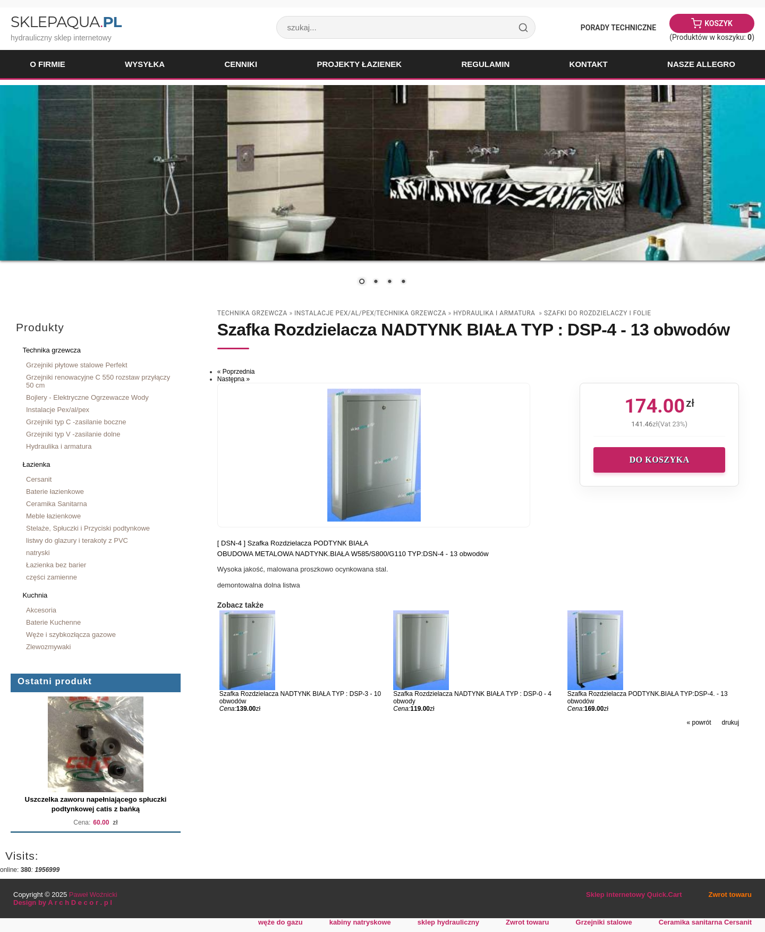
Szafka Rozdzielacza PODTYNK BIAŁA (308, 543)
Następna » (233, 379)
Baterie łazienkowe (55, 492)
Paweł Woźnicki (93, 895)
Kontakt (589, 64)
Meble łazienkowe (53, 516)
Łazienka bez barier (56, 565)
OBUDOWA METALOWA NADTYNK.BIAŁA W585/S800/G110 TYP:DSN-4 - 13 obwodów (353, 554)
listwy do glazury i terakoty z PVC (77, 540)
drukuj (731, 722)
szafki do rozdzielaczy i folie (597, 313)
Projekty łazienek (359, 64)
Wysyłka (145, 64)
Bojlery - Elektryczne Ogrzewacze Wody (87, 397)
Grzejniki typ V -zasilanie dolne (73, 434)
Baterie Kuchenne (53, 622)
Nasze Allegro (701, 64)
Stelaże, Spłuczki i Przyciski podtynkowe (88, 528)
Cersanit (39, 479)
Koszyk (718, 23)
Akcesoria (41, 610)
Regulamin (485, 64)
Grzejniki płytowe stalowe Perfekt (77, 365)
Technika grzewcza (51, 350)
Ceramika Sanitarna (56, 504)
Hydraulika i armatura (58, 446)
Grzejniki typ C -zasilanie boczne (76, 422)
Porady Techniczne (618, 27)
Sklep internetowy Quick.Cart (634, 895)
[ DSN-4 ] (232, 543)
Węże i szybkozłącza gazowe (71, 635)
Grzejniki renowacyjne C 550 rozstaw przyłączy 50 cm (98, 381)
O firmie (47, 64)
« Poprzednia (236, 371)
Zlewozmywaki (48, 647)
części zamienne (51, 577)
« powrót (698, 722)
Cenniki (240, 64)
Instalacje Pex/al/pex (57, 410)
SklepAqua (66, 22)
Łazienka (36, 464)
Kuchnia (34, 595)
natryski (38, 553)
